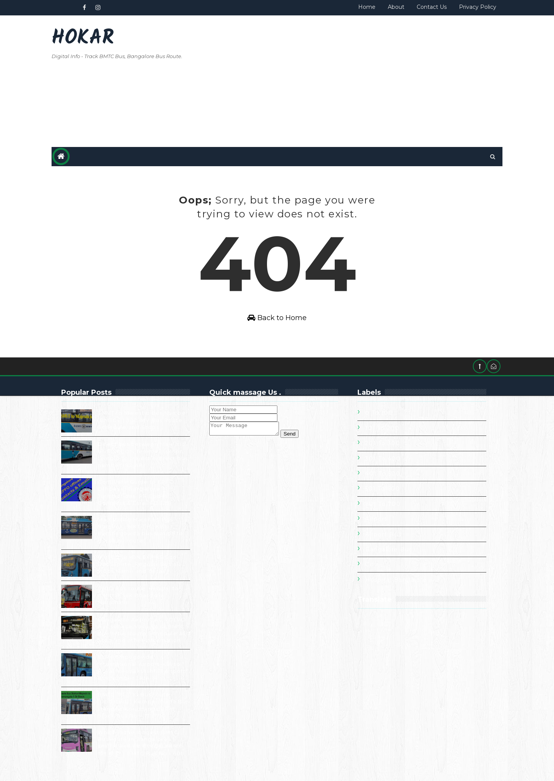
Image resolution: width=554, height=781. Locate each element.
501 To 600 (382, 489)
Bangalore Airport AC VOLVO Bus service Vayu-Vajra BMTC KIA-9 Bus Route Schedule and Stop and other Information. (124, 633)
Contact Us (431, 6)
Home (366, 6)
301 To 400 (382, 458)
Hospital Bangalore (396, 579)
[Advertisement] (361, 81)
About (395, 6)
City (371, 564)
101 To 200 (382, 428)
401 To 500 (382, 474)
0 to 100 (379, 413)
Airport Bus (383, 534)
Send (297, 436)
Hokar (83, 39)
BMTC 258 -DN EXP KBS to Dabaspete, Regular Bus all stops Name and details (139, 564)
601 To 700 (382, 504)
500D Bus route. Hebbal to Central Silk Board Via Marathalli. (138, 595)
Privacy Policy (477, 6)
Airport (376, 519)
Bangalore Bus (388, 549)
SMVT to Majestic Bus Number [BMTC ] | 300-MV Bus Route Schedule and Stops (143, 420)
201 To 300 (382, 443)
